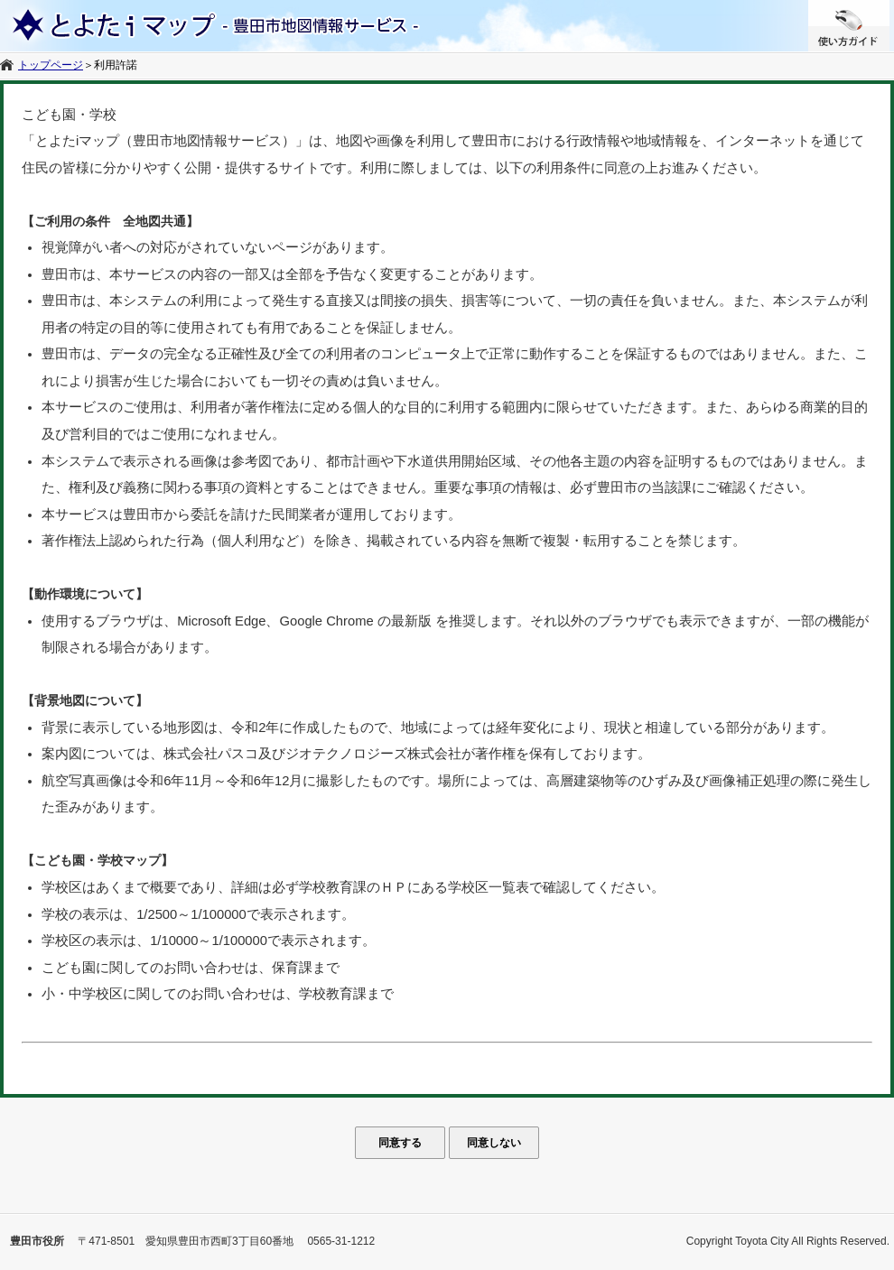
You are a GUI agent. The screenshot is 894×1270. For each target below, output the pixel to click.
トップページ (50, 65)
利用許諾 (115, 65)
